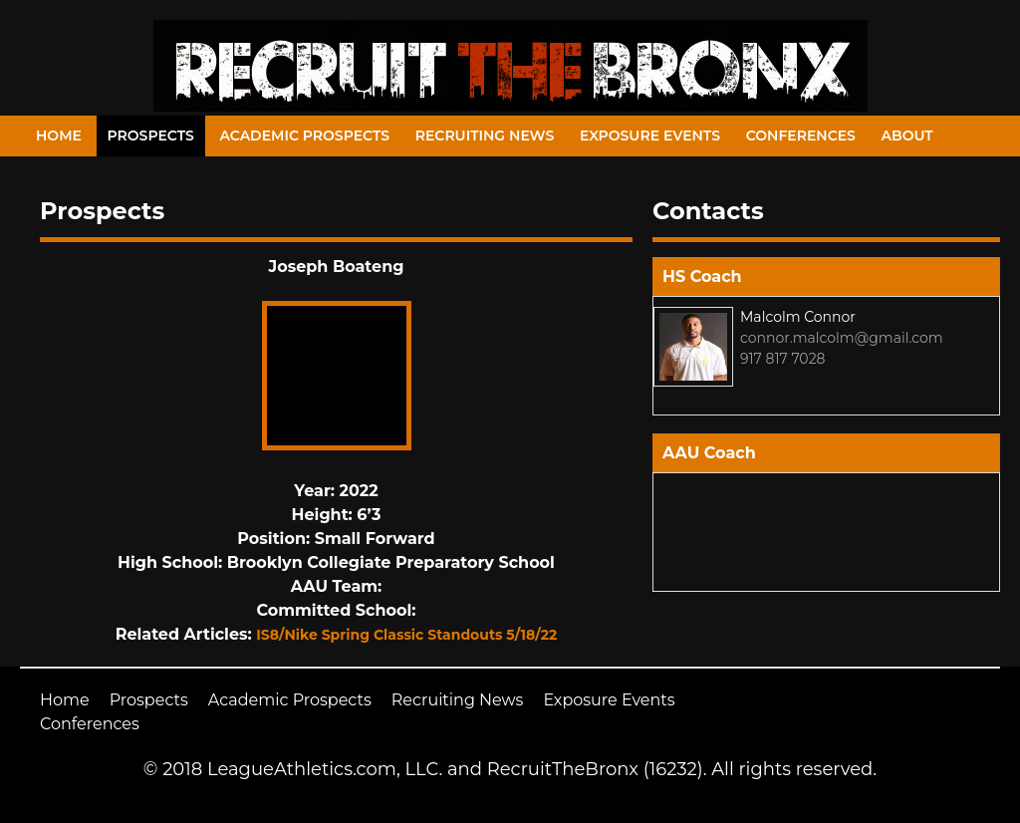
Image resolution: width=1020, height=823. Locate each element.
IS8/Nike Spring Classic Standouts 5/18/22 (406, 635)
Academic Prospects (304, 135)
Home (59, 135)
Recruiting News (485, 135)
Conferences (801, 135)
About (907, 135)
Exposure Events (650, 135)
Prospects (151, 135)
